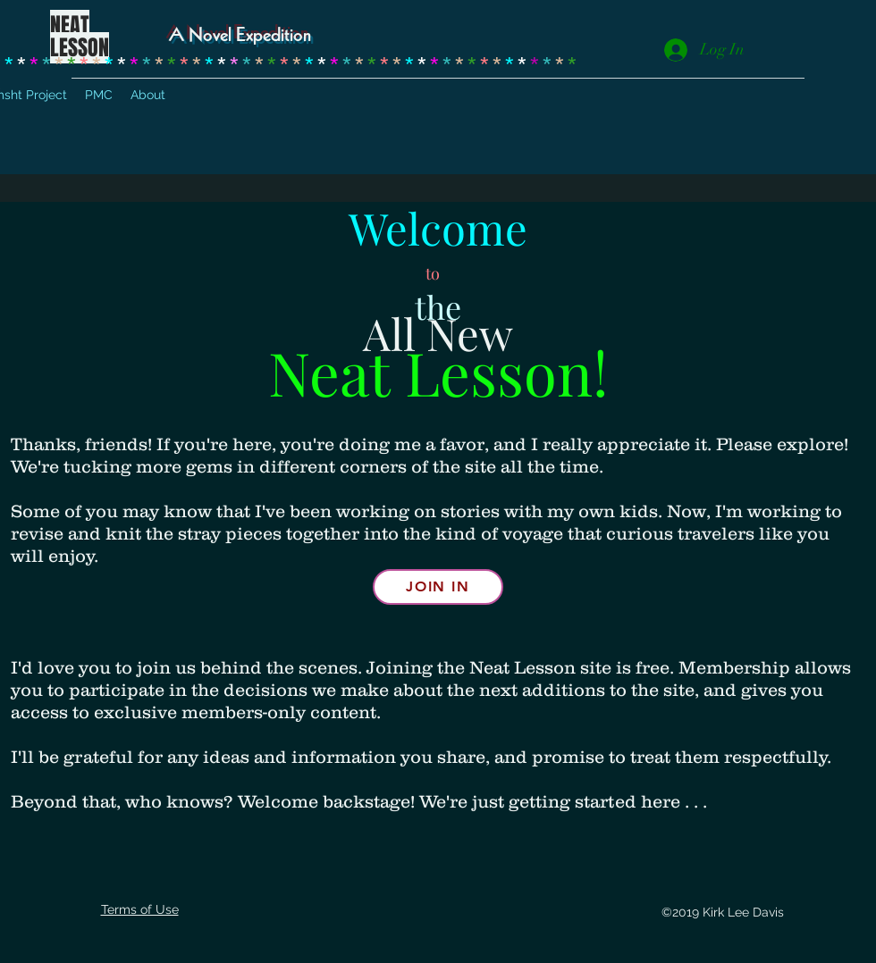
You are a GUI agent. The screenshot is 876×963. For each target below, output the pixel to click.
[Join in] (438, 587)
